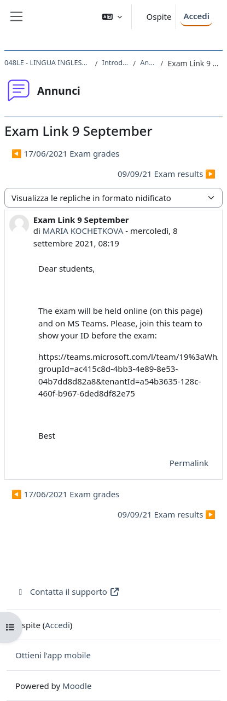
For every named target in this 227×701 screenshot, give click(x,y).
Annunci (148, 62)
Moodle (76, 685)
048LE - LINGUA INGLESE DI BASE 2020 (47, 62)
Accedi (196, 15)
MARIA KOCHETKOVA (83, 230)
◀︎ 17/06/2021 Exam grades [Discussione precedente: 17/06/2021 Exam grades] (65, 153)
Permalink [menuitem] (189, 462)
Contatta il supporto (67, 591)
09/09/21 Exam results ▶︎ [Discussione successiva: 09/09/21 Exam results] (167, 173)
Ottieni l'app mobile (53, 655)
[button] (112, 16)
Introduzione (115, 62)
